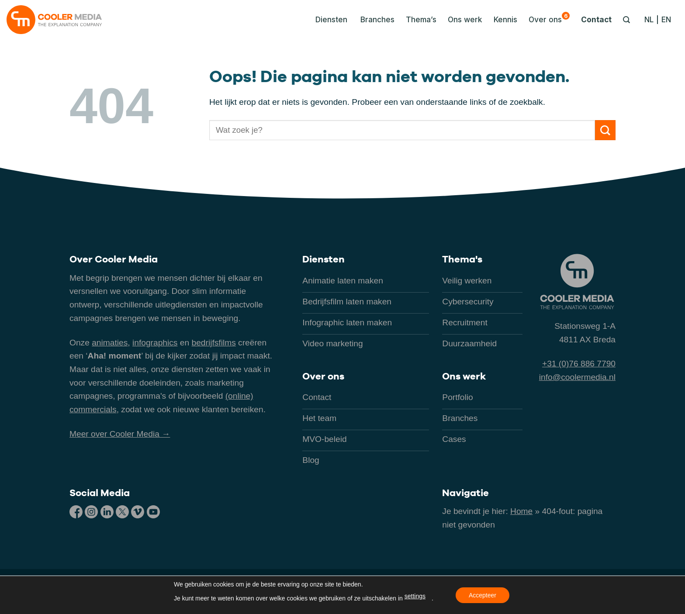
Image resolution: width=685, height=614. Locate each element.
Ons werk (465, 19)
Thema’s (421, 19)
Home (521, 511)
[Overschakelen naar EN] (666, 20)
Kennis (505, 19)
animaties (110, 342)
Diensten (323, 259)
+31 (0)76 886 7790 (579, 363)
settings (415, 596)
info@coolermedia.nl (577, 377)
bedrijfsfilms (213, 342)
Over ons (549, 18)
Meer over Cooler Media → (119, 433)
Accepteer (482, 595)
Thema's (462, 259)
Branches (377, 19)
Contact (596, 19)
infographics (154, 342)
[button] (329, 20)
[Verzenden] (605, 130)
